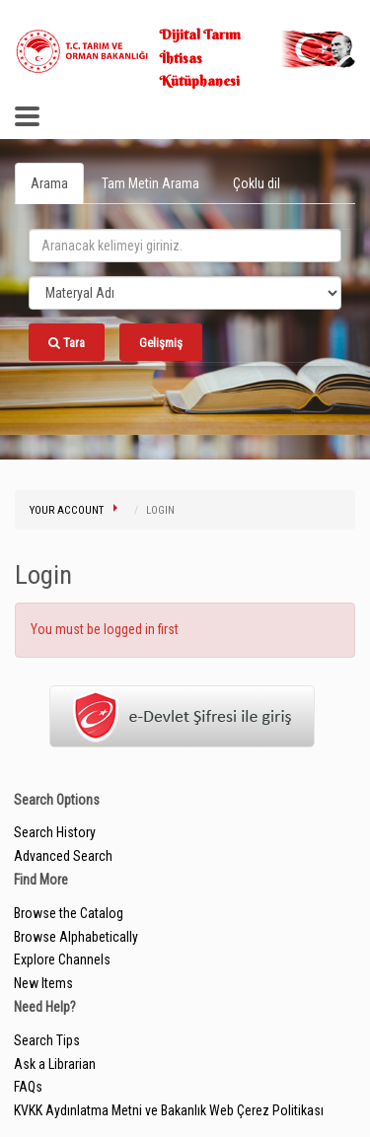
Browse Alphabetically (76, 937)
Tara (66, 342)
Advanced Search (63, 856)
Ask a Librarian (55, 1064)
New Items (43, 983)
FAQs (28, 1087)
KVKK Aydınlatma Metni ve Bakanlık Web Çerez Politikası (169, 1110)
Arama (49, 183)
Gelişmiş (161, 342)
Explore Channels (62, 959)
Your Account (67, 510)
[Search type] (185, 293)
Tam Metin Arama (150, 183)
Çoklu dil (256, 183)
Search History (55, 832)
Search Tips (47, 1040)
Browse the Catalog (68, 913)
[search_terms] (185, 245)
